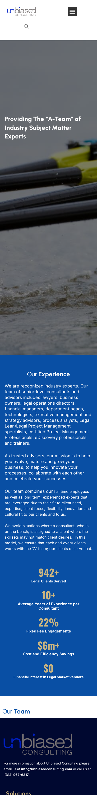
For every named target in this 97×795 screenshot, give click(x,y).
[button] (72, 11)
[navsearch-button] (26, 27)
